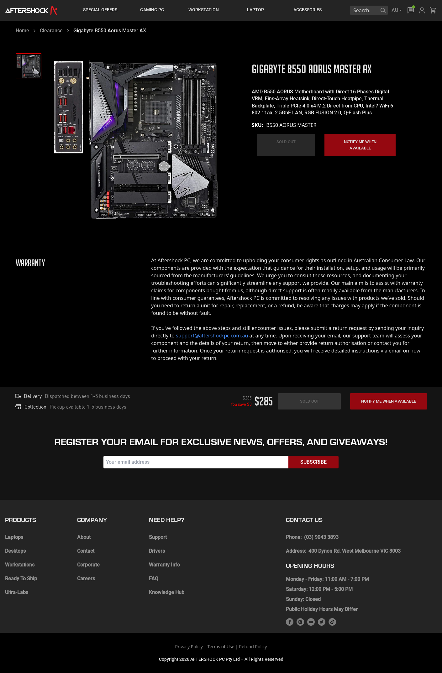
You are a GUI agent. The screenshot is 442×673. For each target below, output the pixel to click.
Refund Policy (253, 647)
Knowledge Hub (166, 592)
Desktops (15, 551)
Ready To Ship (21, 579)
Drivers (157, 551)
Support (158, 537)
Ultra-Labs (16, 592)
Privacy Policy (189, 647)
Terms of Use (221, 647)
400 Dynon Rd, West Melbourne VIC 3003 (354, 551)
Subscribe (313, 462)
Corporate (88, 565)
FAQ (153, 579)
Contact (85, 551)
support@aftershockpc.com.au (212, 335)
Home (22, 31)
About (84, 537)
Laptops (14, 537)
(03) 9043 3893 (321, 537)
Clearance (51, 31)
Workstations (19, 565)
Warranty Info (164, 565)
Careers (86, 579)
